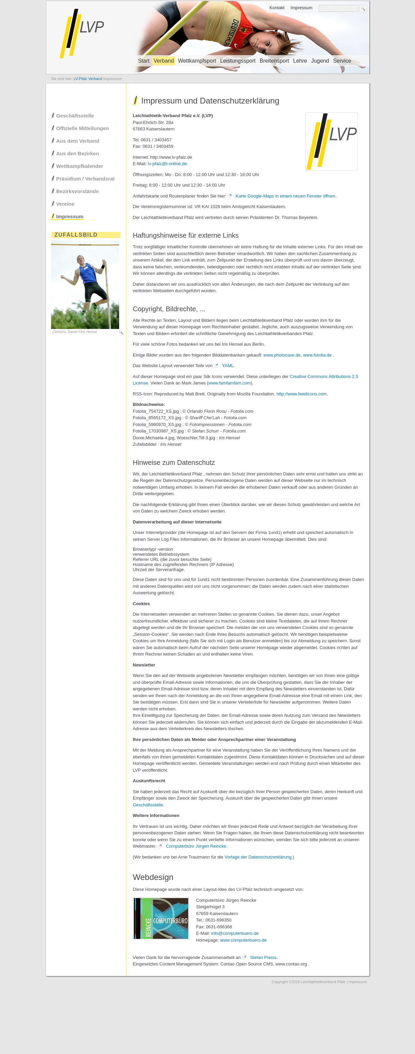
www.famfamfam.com (229, 383)
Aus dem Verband (77, 141)
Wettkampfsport (197, 61)
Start (144, 61)
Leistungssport (238, 61)
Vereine (65, 204)
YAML (228, 365)
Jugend (320, 61)
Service (342, 61)
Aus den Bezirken (77, 153)
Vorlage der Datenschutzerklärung (258, 857)
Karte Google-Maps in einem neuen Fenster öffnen (285, 196)
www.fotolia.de (317, 355)
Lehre (300, 61)
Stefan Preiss (263, 957)
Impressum (302, 7)
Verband (164, 61)
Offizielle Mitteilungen (82, 128)
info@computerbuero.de (235, 933)
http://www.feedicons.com (301, 393)
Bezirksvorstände (77, 191)
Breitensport (274, 61)
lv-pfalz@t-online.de (167, 163)
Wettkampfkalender (79, 166)
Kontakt (276, 7)
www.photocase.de (282, 355)
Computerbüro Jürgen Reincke (196, 846)
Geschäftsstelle (148, 804)
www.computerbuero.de (243, 940)
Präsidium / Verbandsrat (85, 179)
